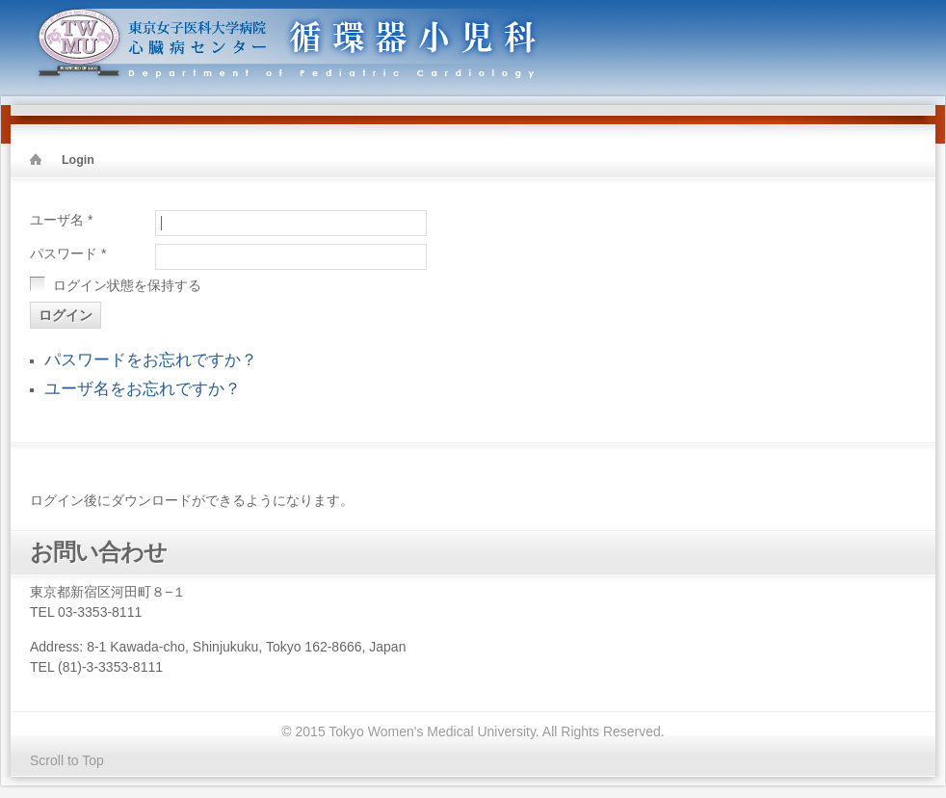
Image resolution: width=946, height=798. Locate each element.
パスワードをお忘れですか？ (150, 360)
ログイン (65, 315)
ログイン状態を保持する (127, 285)
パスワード (68, 253)
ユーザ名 (61, 219)
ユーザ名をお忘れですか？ (142, 389)
